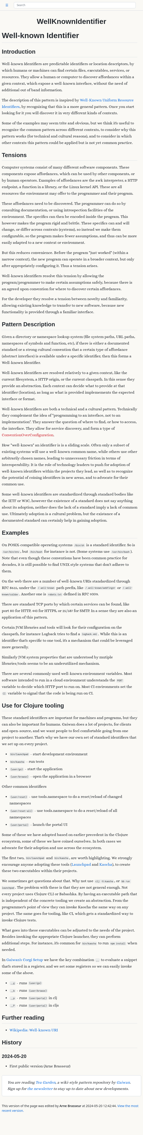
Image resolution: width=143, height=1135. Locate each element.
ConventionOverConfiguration (27, 435)
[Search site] (75, 5)
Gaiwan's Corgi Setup (24, 960)
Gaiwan (123, 1082)
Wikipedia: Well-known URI (34, 1030)
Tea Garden (45, 1082)
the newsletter (39, 1089)
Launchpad (81, 864)
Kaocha (105, 864)
